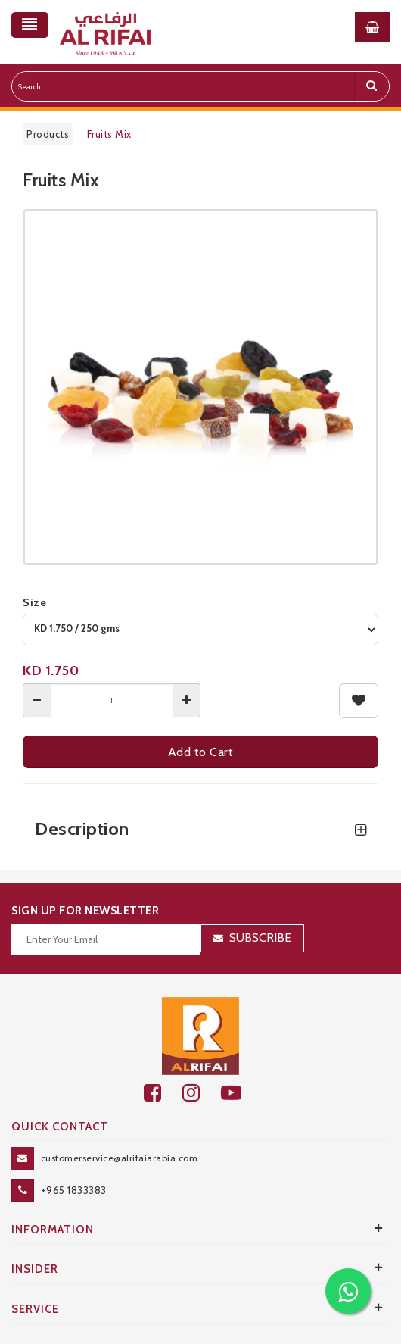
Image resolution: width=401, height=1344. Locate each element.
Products (47, 134)
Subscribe (260, 937)
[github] (201, 1092)
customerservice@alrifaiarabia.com (119, 1158)
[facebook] (163, 1092)
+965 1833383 (74, 1190)
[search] (371, 86)
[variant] (200, 629)
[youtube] (239, 1092)
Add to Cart (201, 752)
